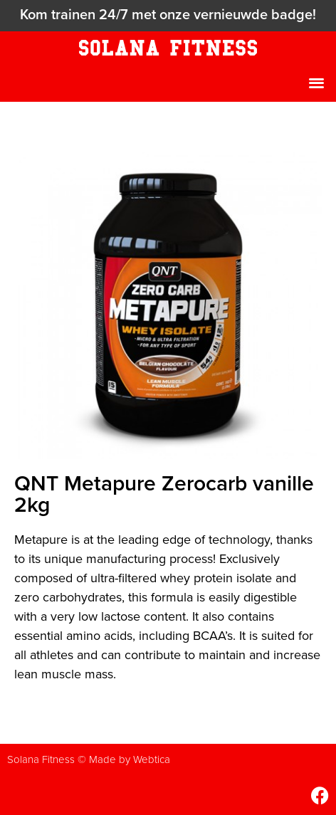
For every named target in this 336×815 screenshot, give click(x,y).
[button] (317, 82)
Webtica (151, 759)
